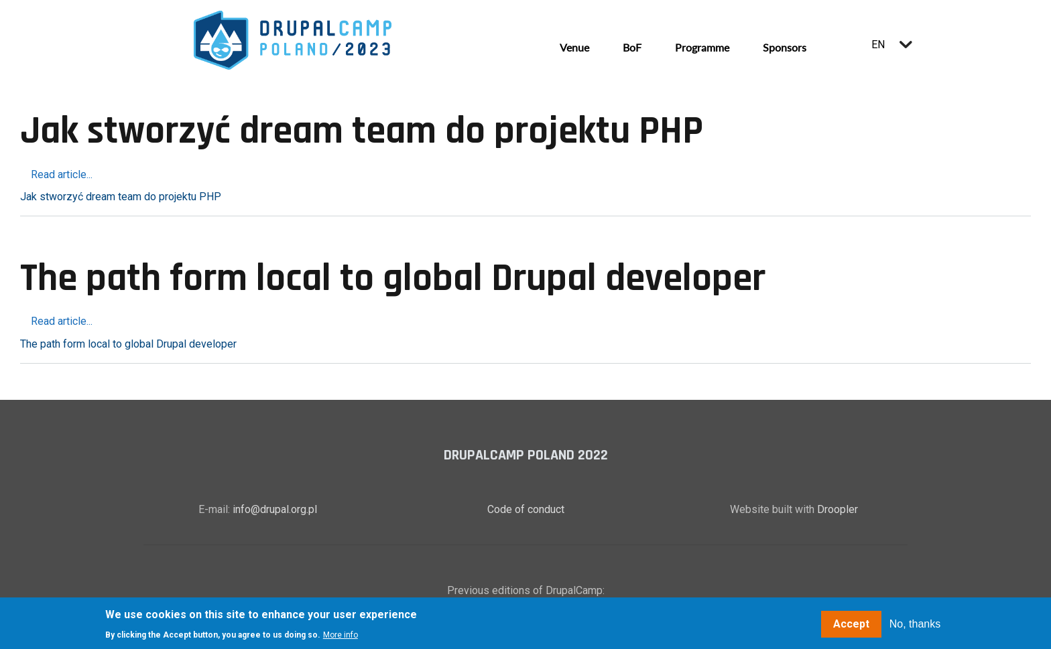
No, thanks (914, 625)
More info (340, 636)
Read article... (61, 174)
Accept (851, 625)
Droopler (837, 509)
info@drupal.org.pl (275, 509)
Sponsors (784, 47)
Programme (702, 47)
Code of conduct (525, 509)
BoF (632, 47)
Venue (574, 47)
